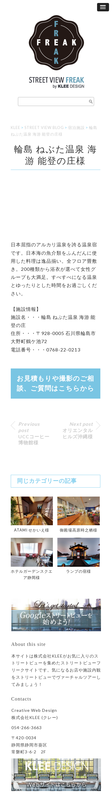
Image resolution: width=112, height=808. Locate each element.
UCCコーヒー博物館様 (34, 433)
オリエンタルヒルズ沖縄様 (77, 430)
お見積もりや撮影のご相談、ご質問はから (55, 383)
